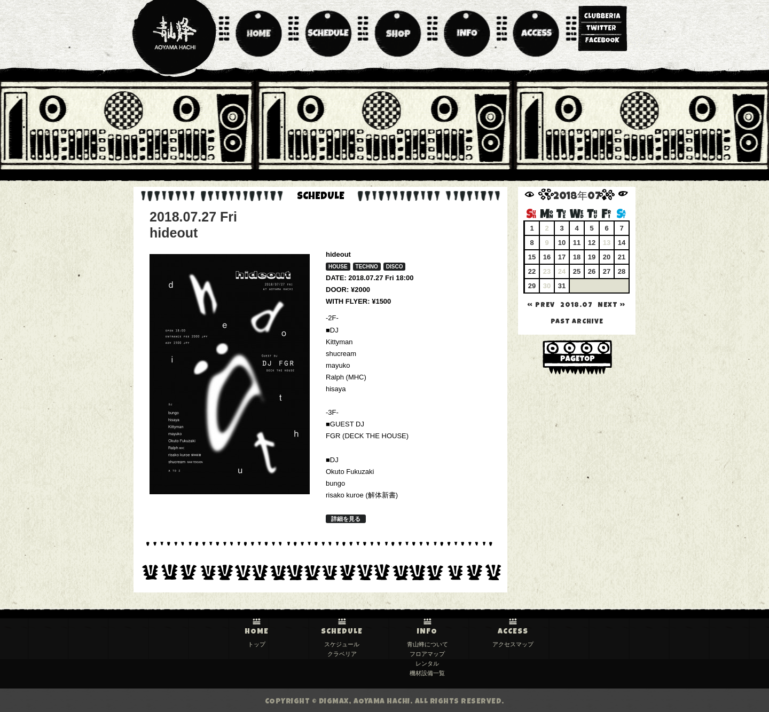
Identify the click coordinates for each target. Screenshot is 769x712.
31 (562, 286)
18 (576, 257)
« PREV (541, 305)
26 (591, 271)
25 (576, 271)
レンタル (427, 663)
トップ (256, 644)
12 (591, 243)
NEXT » (611, 305)
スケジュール (341, 644)
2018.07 (576, 305)
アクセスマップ (512, 644)
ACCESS (513, 632)
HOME (257, 632)
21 (621, 257)
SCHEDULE (342, 632)
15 (532, 257)
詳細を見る (345, 519)
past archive (577, 322)
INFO (427, 632)
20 (606, 257)
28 (621, 271)
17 (562, 257)
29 (532, 286)
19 (591, 257)
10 (562, 243)
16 (547, 257)
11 (576, 243)
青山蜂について (427, 644)
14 (621, 243)
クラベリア (342, 654)
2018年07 (577, 197)
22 (532, 271)
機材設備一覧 (427, 673)
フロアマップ (427, 654)
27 (606, 271)
